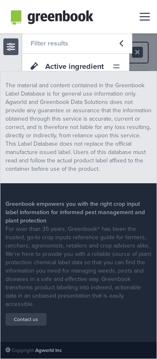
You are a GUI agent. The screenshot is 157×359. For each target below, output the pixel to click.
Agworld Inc (48, 350)
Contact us (26, 319)
